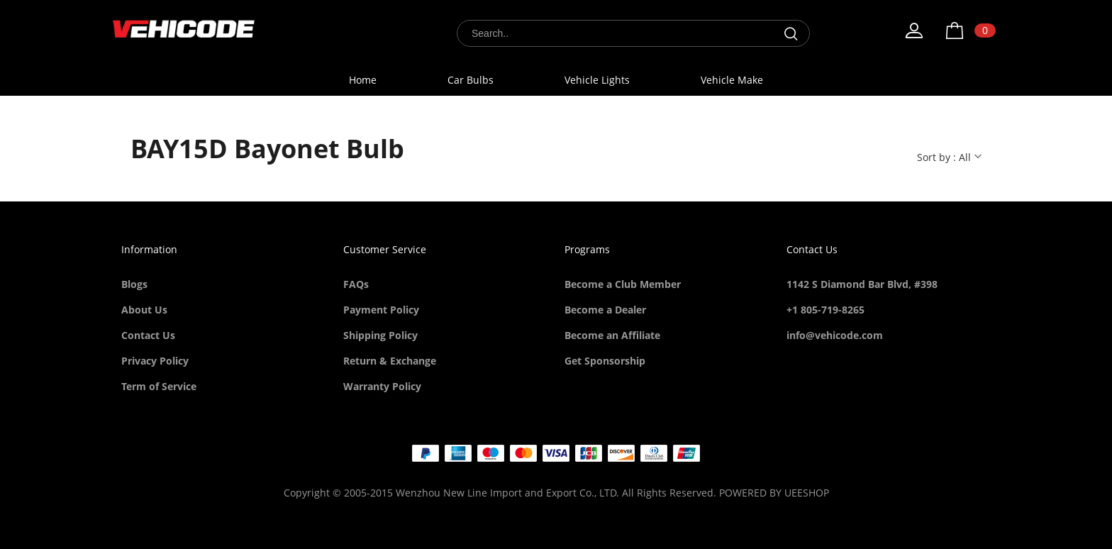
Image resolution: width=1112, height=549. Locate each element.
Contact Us (148, 335)
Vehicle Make (732, 80)
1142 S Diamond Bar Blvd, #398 (862, 284)
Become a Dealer (605, 309)
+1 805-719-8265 (825, 309)
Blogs (134, 284)
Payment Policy (381, 309)
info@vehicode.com (834, 335)
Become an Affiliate (612, 335)
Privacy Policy (155, 360)
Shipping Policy (380, 335)
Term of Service (158, 386)
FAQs (356, 284)
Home (363, 80)
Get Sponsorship (605, 360)
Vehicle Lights (597, 80)
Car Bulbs (470, 80)
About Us (144, 309)
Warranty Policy (382, 386)
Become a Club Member (623, 284)
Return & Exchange (389, 360)
